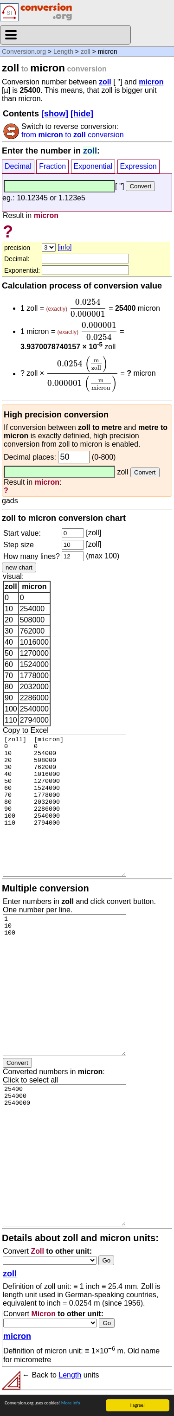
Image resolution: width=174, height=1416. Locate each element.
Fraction (52, 166)
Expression (138, 166)
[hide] (82, 113)
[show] (54, 113)
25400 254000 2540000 (64, 1155)
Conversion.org (24, 51)
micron (151, 82)
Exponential (93, 166)
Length (63, 51)
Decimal (18, 166)
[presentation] (87, 308)
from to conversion (72, 135)
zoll (85, 51)
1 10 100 (64, 985)
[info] (64, 247)
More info (70, 1403)
